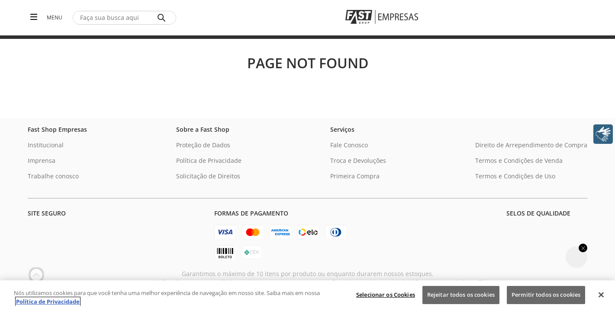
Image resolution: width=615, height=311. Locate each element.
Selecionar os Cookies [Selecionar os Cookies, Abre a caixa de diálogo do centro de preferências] (385, 294)
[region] (307, 295)
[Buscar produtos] (163, 17)
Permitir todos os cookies (546, 294)
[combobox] (124, 18)
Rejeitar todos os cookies (461, 294)
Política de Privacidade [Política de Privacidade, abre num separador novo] (48, 301)
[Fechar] (601, 294)
